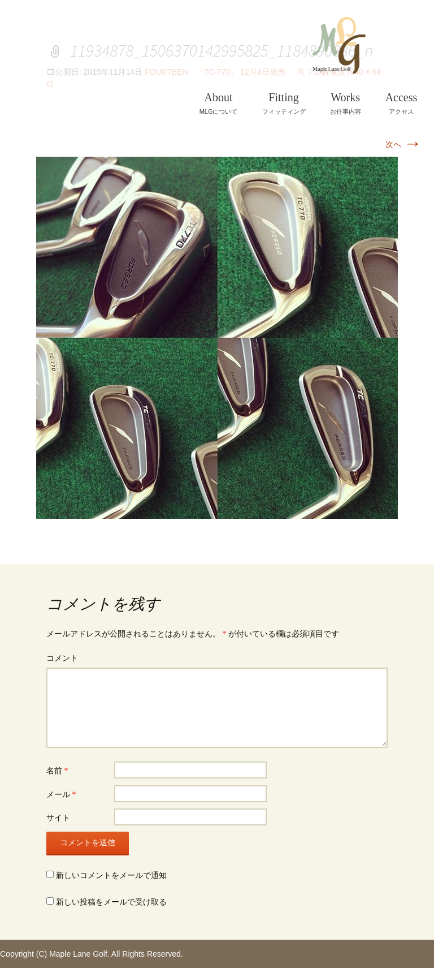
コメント (62, 658)
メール (61, 794)
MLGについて (218, 103)
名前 (57, 771)
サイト (58, 818)
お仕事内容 (345, 103)
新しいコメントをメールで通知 (111, 875)
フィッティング (284, 103)
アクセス (401, 103)
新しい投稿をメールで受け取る (111, 902)
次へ (403, 144)
